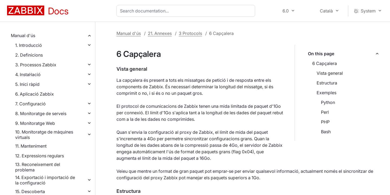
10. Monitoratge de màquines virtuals (44, 134)
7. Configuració (30, 103)
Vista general (330, 73)
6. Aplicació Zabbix (34, 94)
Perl (325, 112)
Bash (326, 131)
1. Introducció (28, 45)
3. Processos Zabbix (35, 64)
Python (328, 102)
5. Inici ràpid (27, 84)
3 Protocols (190, 33)
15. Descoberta (30, 191)
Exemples (326, 92)
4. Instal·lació (28, 74)
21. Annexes (160, 33)
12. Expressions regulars (39, 155)
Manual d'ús (23, 35)
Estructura (327, 83)
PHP (325, 122)
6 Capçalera (324, 63)
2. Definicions (29, 55)
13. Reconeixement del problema (37, 167)
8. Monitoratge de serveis (40, 113)
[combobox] (186, 11)
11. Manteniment (31, 146)
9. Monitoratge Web (35, 123)
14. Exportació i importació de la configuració (45, 180)
